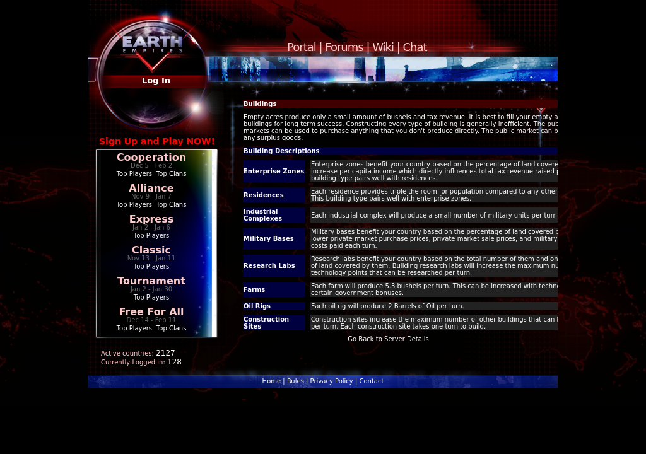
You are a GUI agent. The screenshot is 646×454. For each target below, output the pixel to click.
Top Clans (171, 173)
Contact (371, 381)
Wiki (383, 47)
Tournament (151, 281)
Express (151, 219)
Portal (301, 47)
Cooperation (151, 157)
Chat (415, 47)
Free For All (151, 312)
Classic (151, 250)
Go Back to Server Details (388, 338)
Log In (156, 80)
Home (271, 381)
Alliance (151, 188)
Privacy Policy (331, 381)
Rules (295, 381)
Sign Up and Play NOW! (157, 141)
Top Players (134, 173)
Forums (344, 47)
